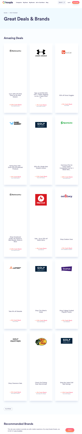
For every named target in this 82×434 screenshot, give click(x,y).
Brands (5, 12)
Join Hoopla (75, 2)
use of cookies (18, 431)
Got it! (70, 430)
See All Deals (8, 409)
